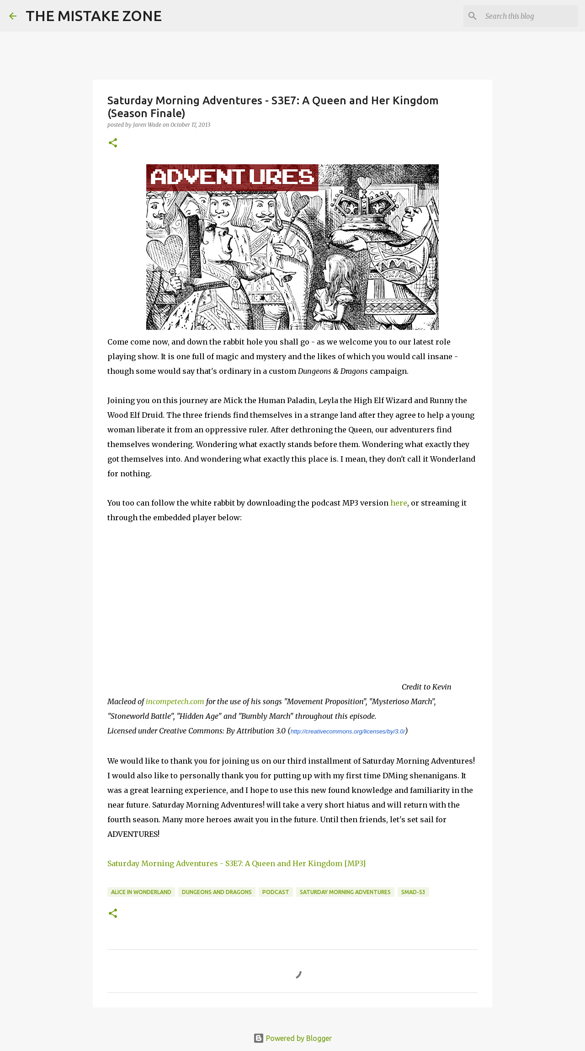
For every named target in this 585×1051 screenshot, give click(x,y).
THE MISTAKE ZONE (94, 15)
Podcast (275, 892)
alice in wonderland (141, 892)
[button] (112, 143)
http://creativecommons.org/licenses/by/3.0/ (348, 731)
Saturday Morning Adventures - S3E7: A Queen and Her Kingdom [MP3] (236, 863)
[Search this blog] (530, 16)
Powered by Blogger (292, 1038)
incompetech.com (175, 701)
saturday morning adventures (345, 892)
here (398, 502)
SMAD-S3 (413, 892)
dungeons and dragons (217, 892)
